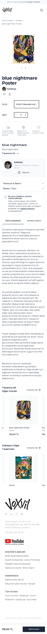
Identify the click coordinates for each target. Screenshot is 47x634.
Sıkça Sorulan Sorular (16, 584)
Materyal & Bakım (23, 183)
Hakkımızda (11, 580)
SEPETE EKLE (34, 629)
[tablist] (23, 220)
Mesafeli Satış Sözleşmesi (18, 564)
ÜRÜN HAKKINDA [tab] (13, 221)
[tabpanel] (23, 303)
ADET (4, 115)
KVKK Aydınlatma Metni (17, 556)
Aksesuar (24, 595)
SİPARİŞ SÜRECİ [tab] (34, 221)
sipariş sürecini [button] (27, 208)
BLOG (21, 580)
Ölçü (4, 104)
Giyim (33, 595)
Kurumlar (32, 599)
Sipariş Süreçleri (13, 568)
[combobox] (26, 104)
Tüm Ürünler (7, 20)
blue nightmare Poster (12, 24)
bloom (12, 485)
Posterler (9, 599)
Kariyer (31, 584)
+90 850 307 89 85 (14, 532)
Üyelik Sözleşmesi (14, 560)
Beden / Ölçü (23, 188)
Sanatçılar (20, 599)
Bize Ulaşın (28, 568)
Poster (19, 20)
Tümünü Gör (34, 389)
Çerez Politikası (32, 560)
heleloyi (18, 162)
